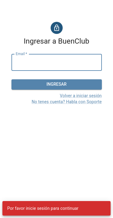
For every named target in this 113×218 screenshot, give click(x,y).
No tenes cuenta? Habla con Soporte (67, 101)
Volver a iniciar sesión (81, 95)
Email (21, 54)
